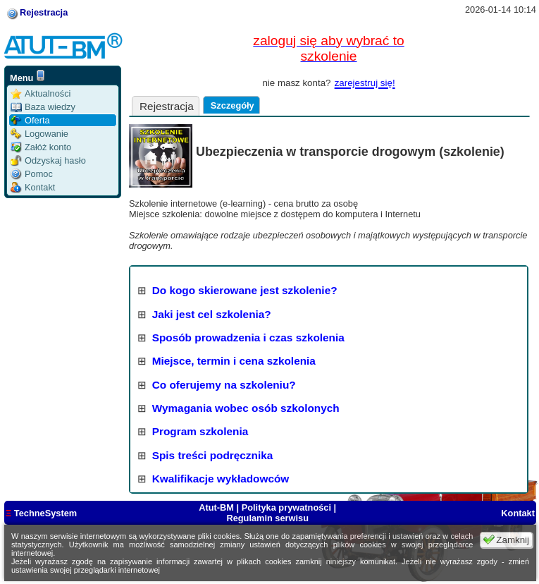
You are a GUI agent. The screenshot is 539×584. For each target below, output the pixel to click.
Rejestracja (44, 12)
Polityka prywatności (286, 507)
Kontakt (33, 187)
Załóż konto (41, 147)
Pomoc (32, 174)
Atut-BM (217, 507)
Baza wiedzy (43, 107)
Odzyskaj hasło (48, 160)
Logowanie (39, 133)
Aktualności (40, 93)
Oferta (30, 120)
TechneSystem (41, 513)
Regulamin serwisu (267, 518)
